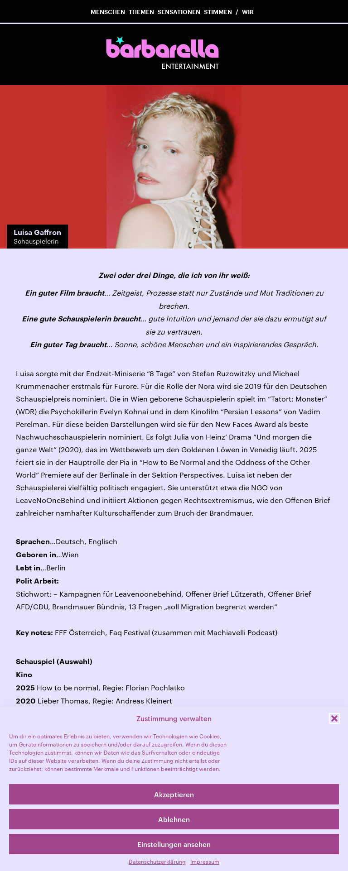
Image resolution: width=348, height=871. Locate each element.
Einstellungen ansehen (174, 844)
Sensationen (179, 12)
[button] (334, 718)
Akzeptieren (174, 794)
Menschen (108, 12)
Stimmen (218, 12)
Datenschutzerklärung (157, 861)
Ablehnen (174, 819)
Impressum (204, 861)
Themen (141, 12)
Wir (248, 12)
